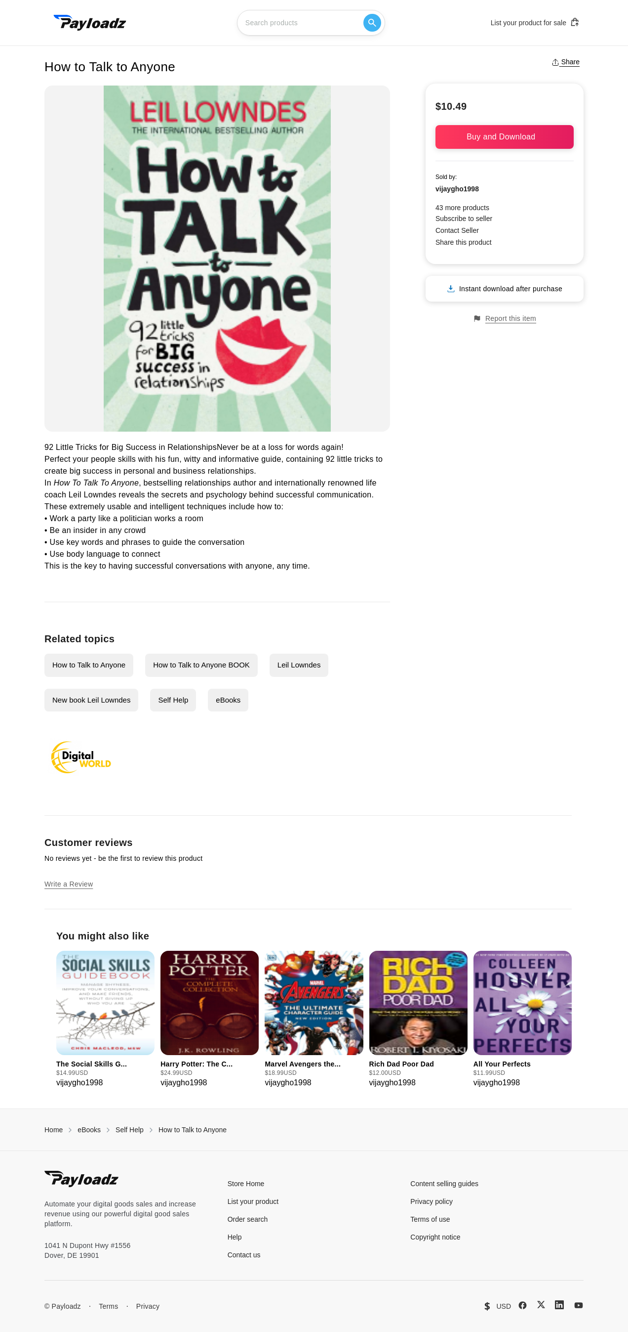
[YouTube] (579, 1305)
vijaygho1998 (457, 189)
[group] (105, 1020)
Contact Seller (457, 230)
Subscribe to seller (463, 218)
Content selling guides (444, 1184)
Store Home (246, 1184)
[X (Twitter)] (541, 1304)
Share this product (463, 242)
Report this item (504, 318)
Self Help (173, 700)
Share (565, 62)
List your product (253, 1201)
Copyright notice (435, 1237)
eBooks (228, 700)
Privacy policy (431, 1201)
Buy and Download (505, 137)
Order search (248, 1219)
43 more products (462, 208)
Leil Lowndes (299, 665)
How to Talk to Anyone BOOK (201, 665)
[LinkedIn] (559, 1304)
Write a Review (68, 884)
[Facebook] (522, 1305)
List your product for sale (535, 22)
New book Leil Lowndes (91, 700)
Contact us (244, 1255)
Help (235, 1237)
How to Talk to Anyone (88, 665)
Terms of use (430, 1219)
